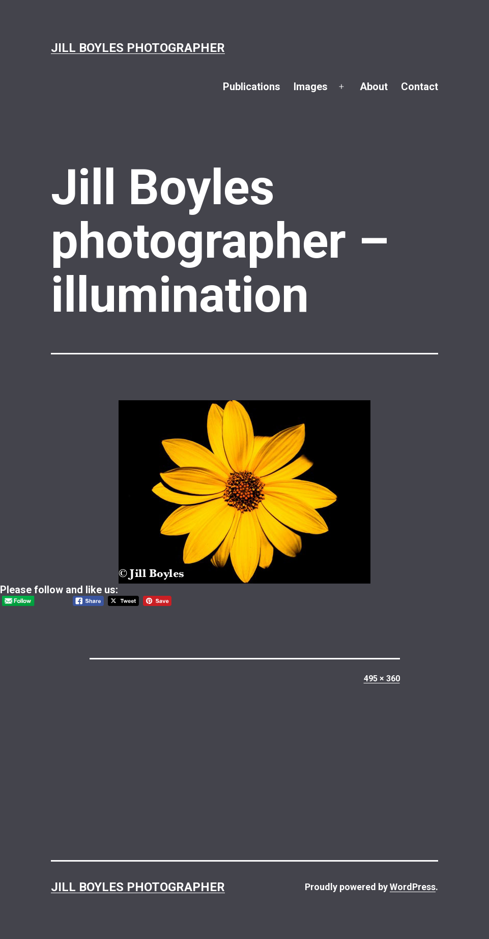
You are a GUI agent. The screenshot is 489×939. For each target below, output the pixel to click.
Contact (419, 86)
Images (311, 86)
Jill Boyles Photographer (138, 48)
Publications (251, 86)
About (374, 86)
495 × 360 (382, 678)
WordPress (413, 886)
